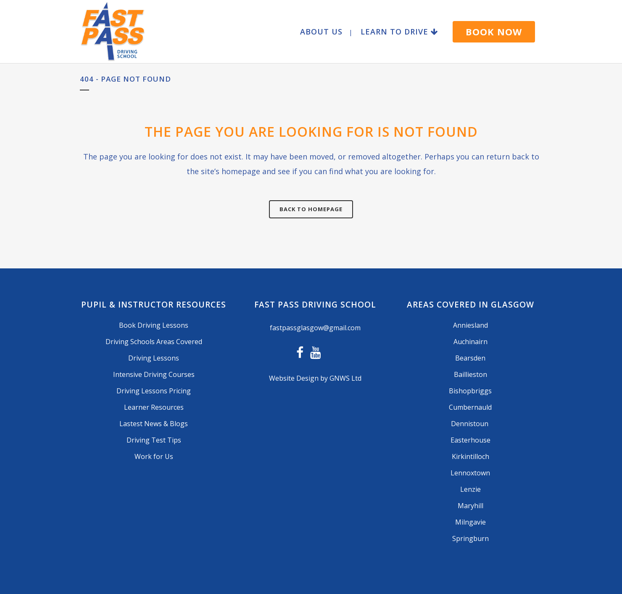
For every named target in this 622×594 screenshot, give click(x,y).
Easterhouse (470, 440)
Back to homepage (311, 209)
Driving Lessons (153, 358)
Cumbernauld (470, 407)
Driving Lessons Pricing (153, 390)
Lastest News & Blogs (153, 423)
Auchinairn (470, 341)
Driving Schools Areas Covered (153, 341)
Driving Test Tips (154, 440)
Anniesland (470, 325)
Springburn (470, 538)
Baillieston (470, 374)
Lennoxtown (470, 472)
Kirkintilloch (470, 456)
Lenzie (470, 489)
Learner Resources (154, 407)
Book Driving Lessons (153, 325)
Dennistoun (470, 423)
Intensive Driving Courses (154, 374)
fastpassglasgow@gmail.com (315, 327)
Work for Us (153, 456)
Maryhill (470, 505)
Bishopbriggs (470, 390)
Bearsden (470, 358)
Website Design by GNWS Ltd (315, 378)
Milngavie (470, 522)
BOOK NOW (494, 31)
